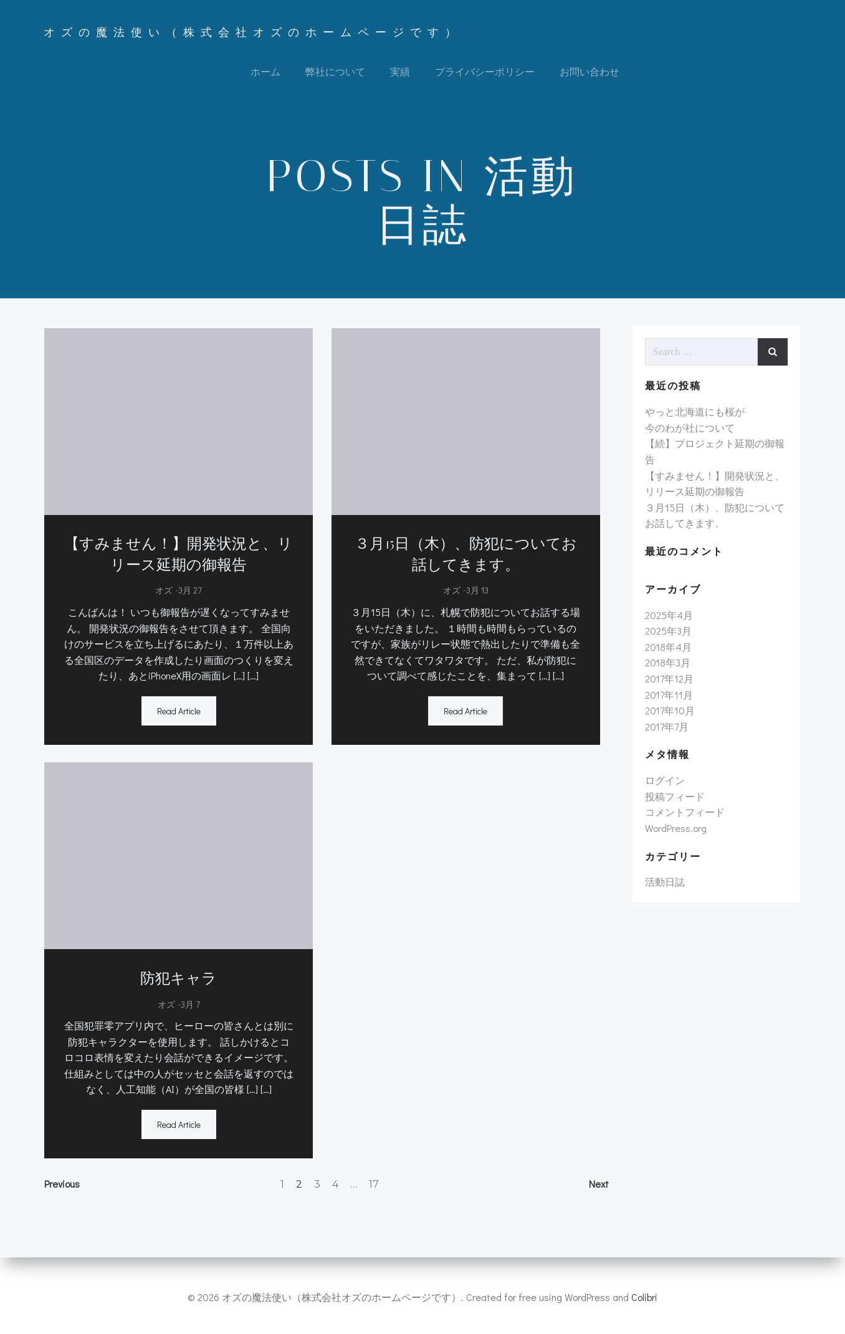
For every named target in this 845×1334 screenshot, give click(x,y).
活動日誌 (664, 886)
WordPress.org (675, 833)
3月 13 (477, 593)
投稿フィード (674, 801)
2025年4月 (668, 620)
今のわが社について (689, 432)
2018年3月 (667, 667)
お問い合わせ (589, 71)
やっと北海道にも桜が (694, 416)
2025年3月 (667, 635)
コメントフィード (684, 816)
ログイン (664, 785)
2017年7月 (666, 731)
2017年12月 (668, 683)
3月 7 (189, 1007)
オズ (163, 593)
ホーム (265, 71)
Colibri (644, 1296)
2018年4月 (667, 651)
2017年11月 (668, 699)
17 (374, 1187)
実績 (400, 71)
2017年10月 (669, 715)
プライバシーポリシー (485, 71)
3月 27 (189, 593)
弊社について (335, 71)
